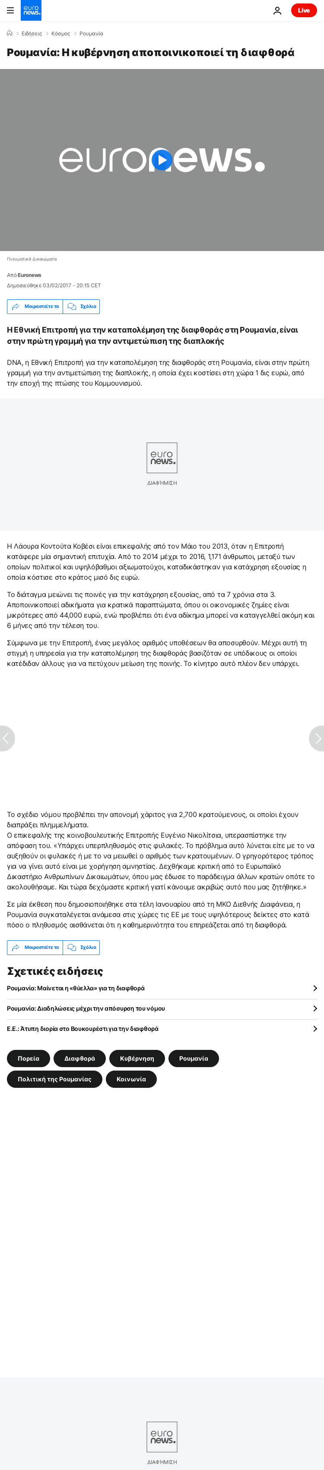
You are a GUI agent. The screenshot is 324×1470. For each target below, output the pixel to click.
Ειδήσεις (32, 33)
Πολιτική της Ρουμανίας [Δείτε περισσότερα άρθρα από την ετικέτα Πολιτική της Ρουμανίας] (55, 1078)
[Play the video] (162, 160)
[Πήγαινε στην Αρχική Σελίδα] (31, 10)
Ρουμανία (91, 33)
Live (304, 10)
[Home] (9, 33)
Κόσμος (60, 33)
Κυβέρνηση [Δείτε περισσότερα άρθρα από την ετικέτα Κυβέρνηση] (137, 1058)
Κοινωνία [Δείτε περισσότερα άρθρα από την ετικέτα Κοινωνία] (131, 1078)
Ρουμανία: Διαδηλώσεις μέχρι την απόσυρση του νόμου (86, 1008)
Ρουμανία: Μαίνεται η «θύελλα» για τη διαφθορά (75, 988)
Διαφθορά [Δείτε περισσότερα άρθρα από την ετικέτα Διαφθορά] (79, 1058)
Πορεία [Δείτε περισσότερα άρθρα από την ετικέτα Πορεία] (28, 1058)
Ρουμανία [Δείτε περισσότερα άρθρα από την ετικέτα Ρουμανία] (193, 1058)
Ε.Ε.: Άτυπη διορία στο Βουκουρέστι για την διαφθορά (83, 1028)
